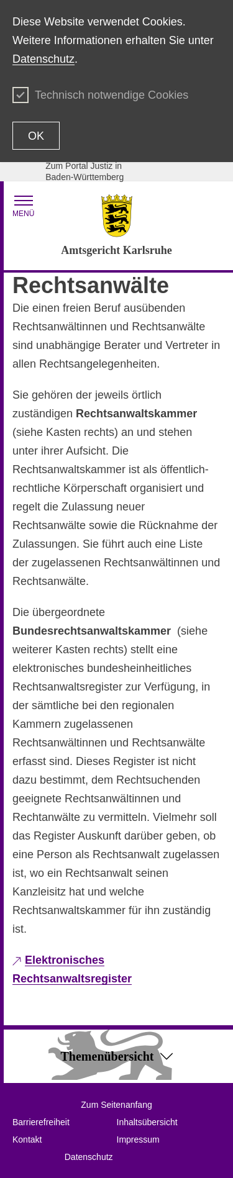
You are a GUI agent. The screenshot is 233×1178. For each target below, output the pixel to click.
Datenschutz (43, 59)
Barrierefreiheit (41, 1122)
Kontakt (27, 1139)
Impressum (138, 1139)
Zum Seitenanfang (116, 1105)
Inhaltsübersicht (147, 1122)
